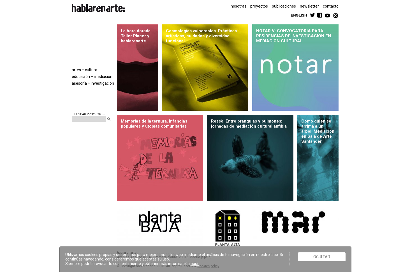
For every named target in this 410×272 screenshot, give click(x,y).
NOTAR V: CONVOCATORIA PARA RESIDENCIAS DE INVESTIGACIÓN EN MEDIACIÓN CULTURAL (293, 35)
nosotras (238, 6)
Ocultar (321, 257)
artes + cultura (84, 70)
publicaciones (284, 6)
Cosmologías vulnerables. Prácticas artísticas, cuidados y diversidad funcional (201, 35)
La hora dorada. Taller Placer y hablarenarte (136, 35)
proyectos (259, 6)
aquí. (195, 263)
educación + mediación (92, 76)
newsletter (309, 6)
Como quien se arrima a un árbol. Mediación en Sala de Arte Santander (317, 131)
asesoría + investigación (93, 83)
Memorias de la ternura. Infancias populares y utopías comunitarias (154, 124)
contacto (331, 6)
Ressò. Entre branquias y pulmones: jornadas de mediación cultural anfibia (249, 124)
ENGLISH (299, 15)
